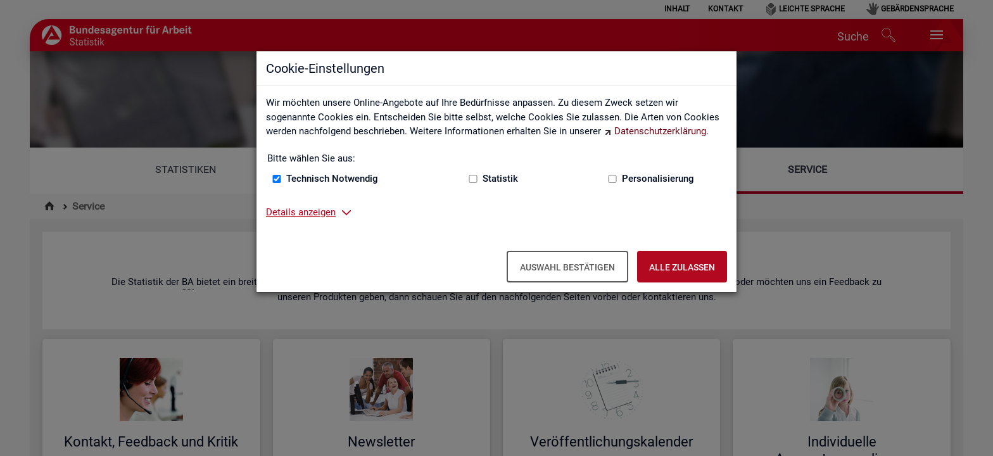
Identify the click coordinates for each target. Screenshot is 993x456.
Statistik (500, 178)
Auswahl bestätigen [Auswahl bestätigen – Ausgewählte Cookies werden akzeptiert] (567, 267)
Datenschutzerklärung (660, 131)
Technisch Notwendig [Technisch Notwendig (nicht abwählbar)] (332, 178)
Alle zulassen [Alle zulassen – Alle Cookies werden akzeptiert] (682, 267)
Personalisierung (658, 178)
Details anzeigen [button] (301, 212)
